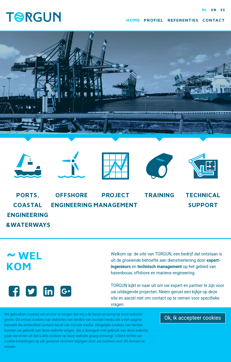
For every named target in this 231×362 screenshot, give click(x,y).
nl (204, 10)
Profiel (153, 20)
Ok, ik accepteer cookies (193, 318)
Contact (213, 20)
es (222, 10)
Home (133, 20)
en (214, 10)
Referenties (183, 20)
